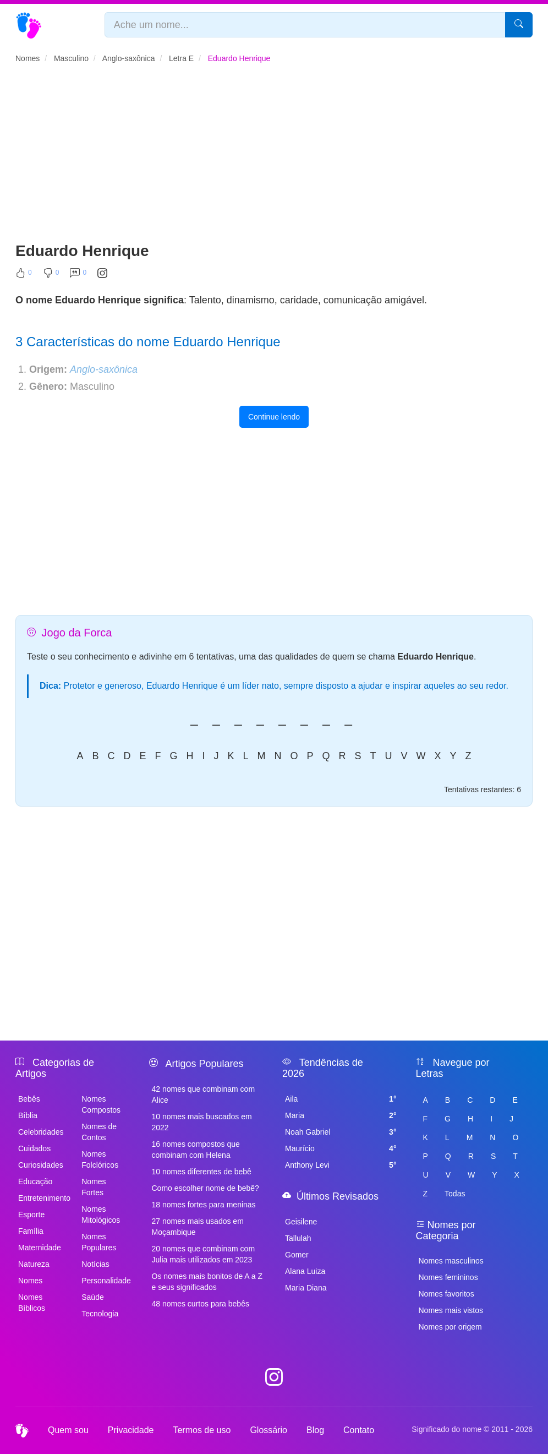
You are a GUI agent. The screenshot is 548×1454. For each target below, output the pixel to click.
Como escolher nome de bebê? (205, 1188)
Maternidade (39, 1247)
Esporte (31, 1214)
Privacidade (131, 1430)
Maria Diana (305, 1287)
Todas (455, 1193)
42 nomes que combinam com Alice (203, 1094)
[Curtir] (23, 275)
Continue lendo (274, 416)
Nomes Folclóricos (99, 1159)
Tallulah (298, 1238)
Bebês (29, 1098)
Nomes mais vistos (451, 1310)
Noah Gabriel (341, 1131)
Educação (35, 1181)
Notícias (95, 1264)
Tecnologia (99, 1313)
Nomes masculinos (451, 1260)
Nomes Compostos (100, 1104)
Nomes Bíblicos (31, 1303)
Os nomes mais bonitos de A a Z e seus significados (207, 1282)
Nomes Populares (98, 1242)
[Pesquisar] (519, 24)
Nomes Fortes (93, 1187)
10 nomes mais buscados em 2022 (202, 1122)
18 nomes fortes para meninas (204, 1204)
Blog (315, 1430)
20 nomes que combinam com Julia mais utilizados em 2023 (203, 1254)
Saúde (92, 1297)
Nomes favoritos (446, 1293)
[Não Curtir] (51, 275)
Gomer (297, 1254)
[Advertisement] (274, 157)
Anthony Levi (341, 1164)
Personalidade (106, 1280)
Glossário (268, 1430)
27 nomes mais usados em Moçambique (198, 1227)
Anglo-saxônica (104, 369)
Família (30, 1231)
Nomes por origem (450, 1326)
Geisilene (301, 1221)
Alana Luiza (305, 1271)
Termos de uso (202, 1430)
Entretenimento (43, 1198)
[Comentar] (78, 275)
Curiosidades (40, 1165)
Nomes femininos (448, 1277)
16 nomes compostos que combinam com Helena (196, 1149)
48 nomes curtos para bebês (200, 1303)
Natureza (34, 1264)
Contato (358, 1430)
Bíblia (27, 1115)
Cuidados (34, 1148)
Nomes (30, 1280)
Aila (341, 1098)
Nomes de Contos (99, 1132)
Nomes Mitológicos (100, 1214)
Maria (341, 1115)
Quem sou (68, 1430)
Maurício (341, 1148)
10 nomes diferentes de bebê (201, 1171)
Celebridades (41, 1132)
